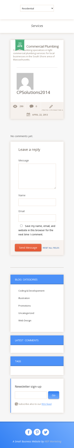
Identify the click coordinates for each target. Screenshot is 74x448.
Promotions (24, 305)
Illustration (24, 298)
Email (21, 211)
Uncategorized (26, 313)
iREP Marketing (52, 441)
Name (21, 195)
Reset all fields (51, 247)
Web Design (24, 320)
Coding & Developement (31, 290)
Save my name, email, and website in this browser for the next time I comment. (36, 230)
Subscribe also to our (35, 404)
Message (23, 160)
